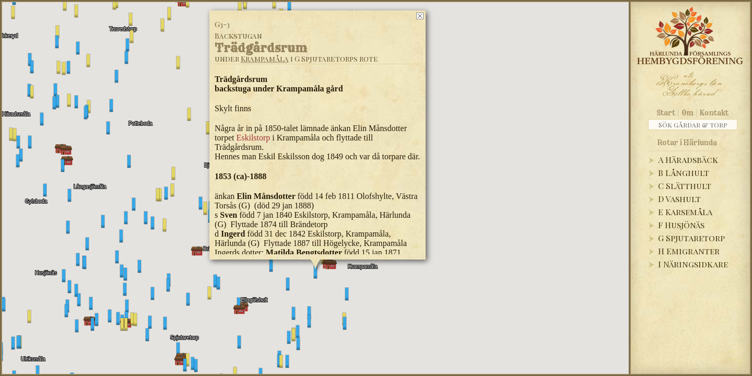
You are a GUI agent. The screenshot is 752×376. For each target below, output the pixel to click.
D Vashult (679, 198)
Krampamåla (265, 59)
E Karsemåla (685, 211)
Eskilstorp (253, 137)
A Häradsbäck (688, 159)
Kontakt (714, 113)
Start (666, 113)
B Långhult (683, 172)
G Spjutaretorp (691, 237)
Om (688, 113)
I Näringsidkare (693, 263)
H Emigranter (689, 250)
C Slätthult (684, 185)
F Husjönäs (681, 224)
